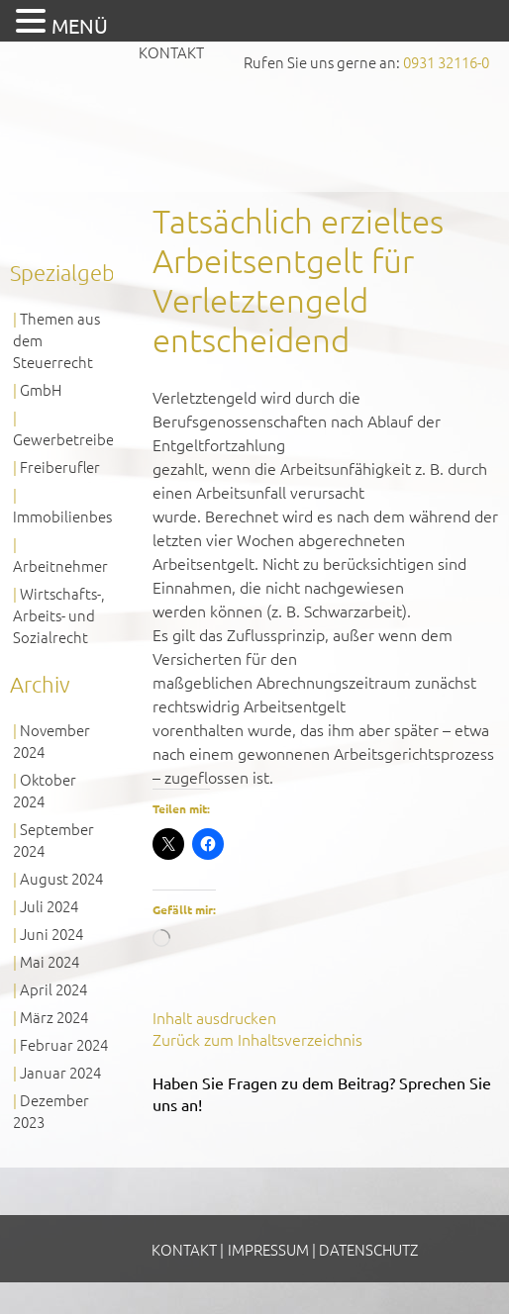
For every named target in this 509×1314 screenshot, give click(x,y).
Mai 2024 (49, 961)
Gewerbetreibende (76, 438)
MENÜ (79, 25)
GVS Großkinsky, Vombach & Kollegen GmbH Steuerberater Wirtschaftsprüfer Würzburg (254, 124)
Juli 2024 (49, 905)
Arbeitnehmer (60, 565)
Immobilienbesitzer (78, 516)
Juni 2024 (51, 933)
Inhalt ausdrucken (214, 1017)
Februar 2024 (64, 1044)
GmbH (40, 389)
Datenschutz (368, 1249)
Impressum (268, 1249)
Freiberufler (60, 466)
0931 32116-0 (446, 61)
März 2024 (54, 1016)
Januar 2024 (60, 1072)
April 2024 (53, 989)
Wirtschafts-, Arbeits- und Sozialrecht (59, 615)
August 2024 (61, 878)
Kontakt (171, 52)
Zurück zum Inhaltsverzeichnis (257, 1039)
